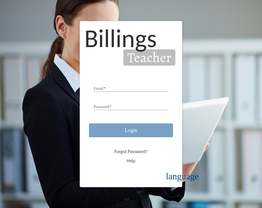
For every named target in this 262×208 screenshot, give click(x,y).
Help (131, 161)
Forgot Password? (131, 151)
